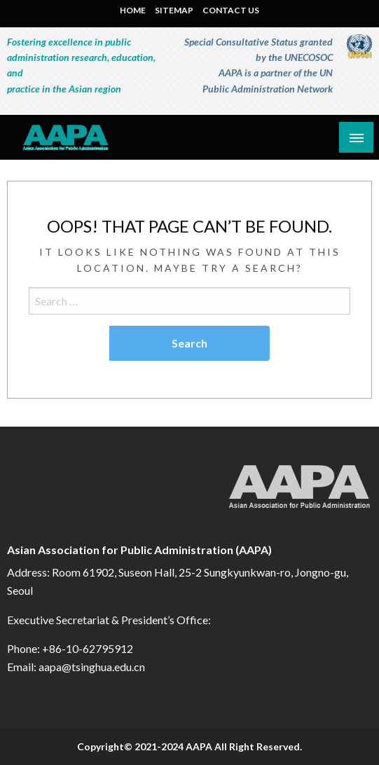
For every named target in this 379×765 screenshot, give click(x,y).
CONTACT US (230, 10)
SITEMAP (174, 10)
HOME (133, 10)
